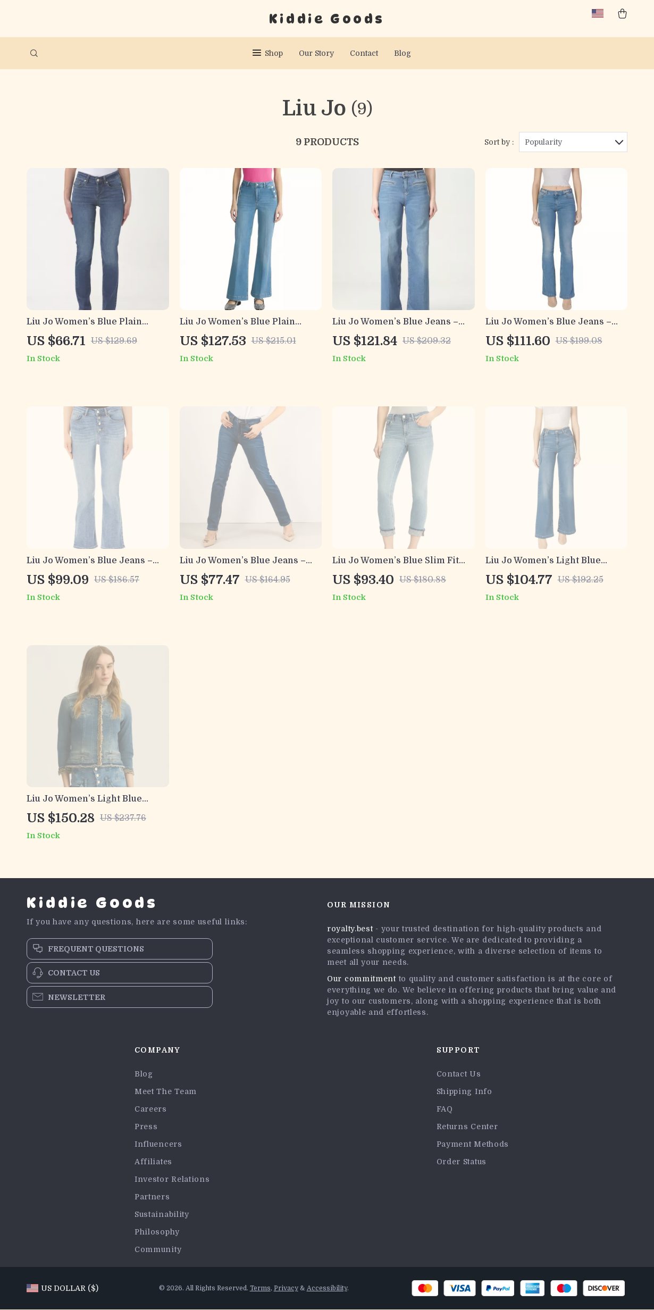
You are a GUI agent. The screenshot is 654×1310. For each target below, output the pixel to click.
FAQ (445, 1109)
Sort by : (499, 142)
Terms (260, 1288)
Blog (402, 53)
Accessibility (327, 1288)
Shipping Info (464, 1092)
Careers (151, 1109)
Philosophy (157, 1232)
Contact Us (459, 1074)
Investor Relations (172, 1179)
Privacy (286, 1288)
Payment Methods (473, 1144)
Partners (152, 1197)
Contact (364, 53)
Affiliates (153, 1162)
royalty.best (350, 929)
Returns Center (467, 1127)
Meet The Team (166, 1092)
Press (146, 1127)
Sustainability (162, 1215)
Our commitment (361, 979)
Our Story (316, 53)
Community (158, 1250)
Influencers (158, 1144)
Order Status (462, 1162)
